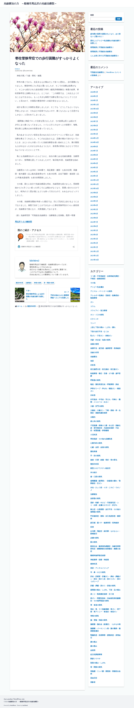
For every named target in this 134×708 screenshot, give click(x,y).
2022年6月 (94, 226)
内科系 (92, 365)
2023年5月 (94, 201)
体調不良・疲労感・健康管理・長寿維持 (105, 348)
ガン (92, 302)
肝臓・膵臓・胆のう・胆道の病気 (102, 586)
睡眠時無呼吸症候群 (97, 555)
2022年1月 (94, 247)
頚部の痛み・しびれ (97, 663)
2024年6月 (94, 155)
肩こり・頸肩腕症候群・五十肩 (102, 594)
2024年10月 (94, 142)
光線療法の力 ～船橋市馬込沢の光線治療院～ (30, 3)
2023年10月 (94, 188)
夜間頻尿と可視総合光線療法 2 (101, 47)
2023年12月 (94, 180)
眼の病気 (93, 542)
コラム (92, 306)
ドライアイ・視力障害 (98, 310)
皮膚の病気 (94, 538)
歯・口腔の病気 (96, 477)
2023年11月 (94, 184)
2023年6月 (94, 197)
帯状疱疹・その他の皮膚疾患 (101, 439)
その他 (92, 283)
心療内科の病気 (96, 443)
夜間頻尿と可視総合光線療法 (101, 51)
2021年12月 (94, 251)
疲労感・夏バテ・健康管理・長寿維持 (104, 523)
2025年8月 (94, 117)
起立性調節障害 (96, 654)
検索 (92, 15)
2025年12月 (94, 104)
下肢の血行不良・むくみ (99, 331)
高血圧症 (93, 678)
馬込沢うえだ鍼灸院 (23, 222)
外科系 (92, 395)
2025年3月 (94, 134)
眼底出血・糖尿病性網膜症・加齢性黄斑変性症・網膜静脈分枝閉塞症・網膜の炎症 (105, 548)
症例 (92, 527)
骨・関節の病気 (49, 283)
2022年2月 (94, 243)
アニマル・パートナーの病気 (101, 291)
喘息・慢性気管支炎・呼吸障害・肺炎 (104, 384)
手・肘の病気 (95, 456)
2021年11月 (94, 255)
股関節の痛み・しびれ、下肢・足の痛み (105, 590)
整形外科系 (19, 283)
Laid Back (25, 705)
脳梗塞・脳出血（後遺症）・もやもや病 (105, 624)
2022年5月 (94, 230)
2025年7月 (94, 121)
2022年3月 (94, 239)
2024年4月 (94, 163)
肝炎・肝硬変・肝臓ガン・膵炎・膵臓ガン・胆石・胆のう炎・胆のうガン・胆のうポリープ (105, 579)
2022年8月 (94, 218)
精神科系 (93, 564)
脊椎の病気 (37, 283)
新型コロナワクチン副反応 (100, 468)
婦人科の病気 (95, 421)
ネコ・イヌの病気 (97, 315)
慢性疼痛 (93, 451)
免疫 (92, 361)
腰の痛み (93, 642)
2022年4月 (94, 235)
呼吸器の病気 (95, 380)
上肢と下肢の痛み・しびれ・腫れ (102, 327)
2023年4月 (94, 205)
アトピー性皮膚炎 (97, 287)
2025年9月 (94, 113)
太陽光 (92, 417)
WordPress (13, 705)
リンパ (92, 323)
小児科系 (93, 435)
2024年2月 (94, 172)
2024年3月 (94, 167)
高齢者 (92, 682)
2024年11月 (94, 138)
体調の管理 (94, 344)
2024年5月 (94, 159)
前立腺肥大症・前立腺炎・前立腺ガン (104, 369)
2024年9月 (94, 146)
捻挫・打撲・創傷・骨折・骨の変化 (103, 460)
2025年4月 (94, 130)
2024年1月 (94, 176)
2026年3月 (94, 92)
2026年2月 (94, 96)
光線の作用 (94, 352)
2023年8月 (94, 193)
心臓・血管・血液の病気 (99, 447)
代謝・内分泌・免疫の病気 (100, 340)
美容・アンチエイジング (99, 568)
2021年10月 (94, 260)
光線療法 (93, 357)
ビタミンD (94, 319)
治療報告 (29, 283)
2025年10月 (94, 109)
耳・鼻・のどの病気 (97, 572)
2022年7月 (94, 222)
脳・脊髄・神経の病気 (98, 620)
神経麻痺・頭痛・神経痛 (99, 560)
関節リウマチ (95, 659)
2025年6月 (94, 125)
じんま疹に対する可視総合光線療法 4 (104, 56)
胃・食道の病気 (96, 605)
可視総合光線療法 (97, 72)
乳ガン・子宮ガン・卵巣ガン (101, 336)
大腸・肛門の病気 (97, 406)
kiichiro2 (17, 69)
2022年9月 (94, 214)
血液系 (92, 650)
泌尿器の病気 (95, 498)
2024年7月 (94, 151)
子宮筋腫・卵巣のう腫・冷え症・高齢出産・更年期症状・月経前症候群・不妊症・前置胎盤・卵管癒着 (105, 428)
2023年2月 (94, 209)
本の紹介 (93, 472)
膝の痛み (93, 646)
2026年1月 (94, 100)
